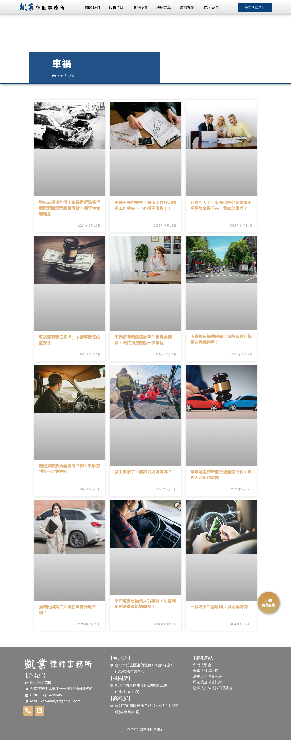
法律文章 (163, 7)
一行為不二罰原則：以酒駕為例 (219, 607)
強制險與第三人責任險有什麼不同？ (67, 610)
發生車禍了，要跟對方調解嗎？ (143, 472)
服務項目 (116, 7)
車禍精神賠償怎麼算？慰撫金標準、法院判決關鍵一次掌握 (143, 340)
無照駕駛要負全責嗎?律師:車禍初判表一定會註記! (69, 469)
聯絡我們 (210, 7)
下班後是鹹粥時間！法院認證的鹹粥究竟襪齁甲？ (221, 339)
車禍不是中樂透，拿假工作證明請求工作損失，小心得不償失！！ (145, 206)
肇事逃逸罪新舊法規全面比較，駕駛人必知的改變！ (221, 475)
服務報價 (140, 7)
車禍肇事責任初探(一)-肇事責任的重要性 (69, 340)
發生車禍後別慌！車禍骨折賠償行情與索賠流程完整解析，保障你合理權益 (69, 208)
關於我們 (92, 7)
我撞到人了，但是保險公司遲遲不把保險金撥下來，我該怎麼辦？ (221, 206)
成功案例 (187, 7)
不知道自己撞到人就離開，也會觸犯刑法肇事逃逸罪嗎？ (145, 604)
